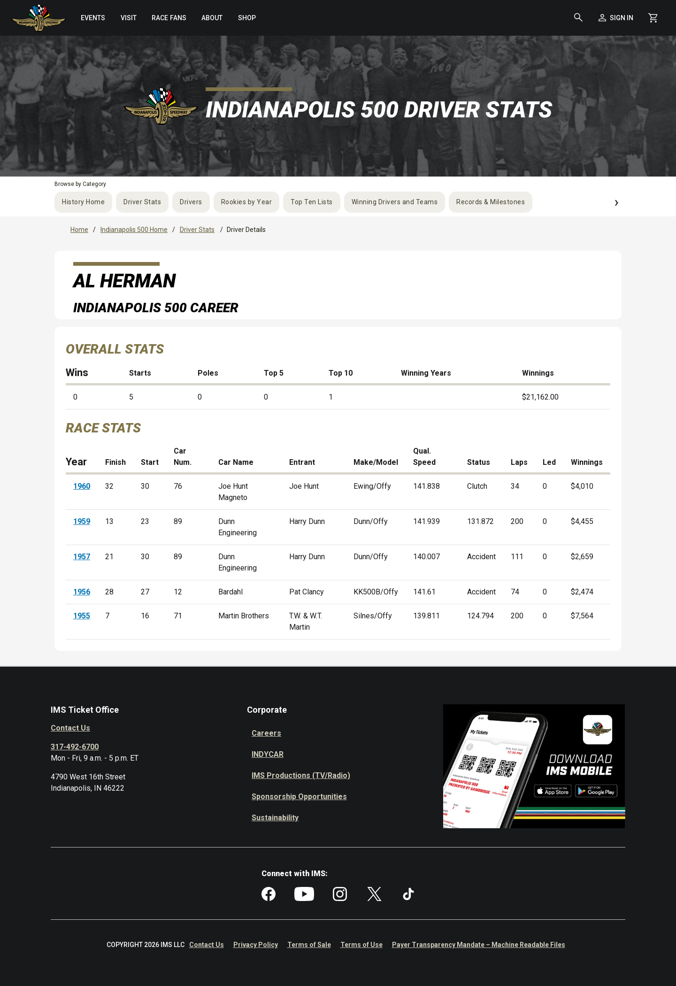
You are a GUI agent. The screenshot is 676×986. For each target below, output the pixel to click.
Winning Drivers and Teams (395, 202)
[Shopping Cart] (653, 17)
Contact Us (70, 728)
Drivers (191, 202)
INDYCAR (268, 754)
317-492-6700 (75, 746)
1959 (81, 521)
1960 (81, 486)
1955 (81, 615)
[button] (578, 18)
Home (79, 229)
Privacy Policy (255, 944)
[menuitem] (93, 17)
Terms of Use (361, 944)
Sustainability (275, 817)
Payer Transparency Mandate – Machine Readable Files (478, 944)
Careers (266, 733)
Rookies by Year (246, 202)
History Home (83, 202)
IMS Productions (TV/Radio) (301, 775)
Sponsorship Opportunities (299, 796)
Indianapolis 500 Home (134, 229)
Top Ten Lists (312, 202)
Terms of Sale (309, 944)
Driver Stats (142, 202)
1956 (81, 591)
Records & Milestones (490, 202)
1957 (81, 556)
